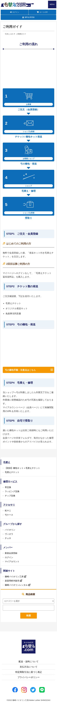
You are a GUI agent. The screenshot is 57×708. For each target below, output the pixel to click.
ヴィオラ (9, 534)
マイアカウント (12, 561)
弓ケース (9, 515)
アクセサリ (9, 505)
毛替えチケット (12, 472)
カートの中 (43, 12)
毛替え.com (9, 34)
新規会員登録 (11, 553)
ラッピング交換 (12, 491)
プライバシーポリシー (29, 677)
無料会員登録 (30, 17)
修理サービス (10, 481)
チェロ (8, 538)
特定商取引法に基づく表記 (28, 672)
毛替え (6, 462)
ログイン (15, 12)
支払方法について (28, 667)
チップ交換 (10, 495)
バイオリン (10, 530)
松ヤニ (8, 510)
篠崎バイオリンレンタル (16, 585)
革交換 (8, 487)
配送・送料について (29, 661)
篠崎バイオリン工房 (14, 576)
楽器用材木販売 (12, 580)
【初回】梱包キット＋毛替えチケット (22, 468)
